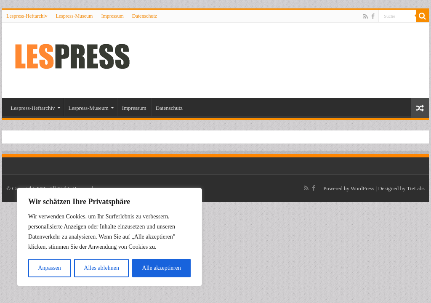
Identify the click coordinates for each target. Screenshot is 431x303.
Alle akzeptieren (161, 268)
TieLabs (416, 188)
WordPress (362, 188)
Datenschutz (144, 16)
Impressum (112, 16)
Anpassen (49, 268)
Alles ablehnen (101, 268)
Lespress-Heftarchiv (26, 16)
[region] (109, 237)
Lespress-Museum (74, 16)
